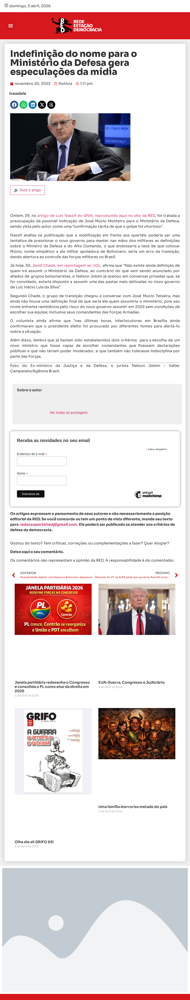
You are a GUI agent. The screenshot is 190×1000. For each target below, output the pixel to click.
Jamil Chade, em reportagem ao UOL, (67, 265)
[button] (10, 26)
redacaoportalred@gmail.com (48, 524)
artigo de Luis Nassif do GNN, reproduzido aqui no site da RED (96, 215)
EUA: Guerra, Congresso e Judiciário (131, 682)
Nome (22, 473)
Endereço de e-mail (32, 454)
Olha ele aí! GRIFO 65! (34, 842)
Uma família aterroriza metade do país (132, 806)
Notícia (65, 83)
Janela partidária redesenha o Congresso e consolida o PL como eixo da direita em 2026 (52, 686)
